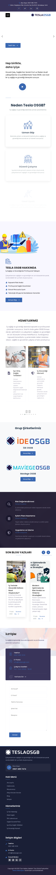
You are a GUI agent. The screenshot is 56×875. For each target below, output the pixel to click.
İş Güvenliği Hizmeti (13, 828)
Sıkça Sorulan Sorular (14, 793)
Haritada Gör (20, 677)
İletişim (9, 799)
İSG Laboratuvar (12, 818)
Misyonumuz (11, 789)
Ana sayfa (10, 783)
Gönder (15, 735)
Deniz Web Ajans (19, 870)
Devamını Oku (17, 613)
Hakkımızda (10, 786)
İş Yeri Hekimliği (12, 812)
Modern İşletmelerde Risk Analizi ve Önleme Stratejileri (38, 590)
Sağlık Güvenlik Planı (14, 822)
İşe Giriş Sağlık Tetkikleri (15, 825)
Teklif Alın (13, 45)
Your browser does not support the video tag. (28, 36)
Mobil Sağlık (11, 815)
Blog (8, 796)
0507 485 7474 (19, 769)
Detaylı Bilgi (14, 300)
